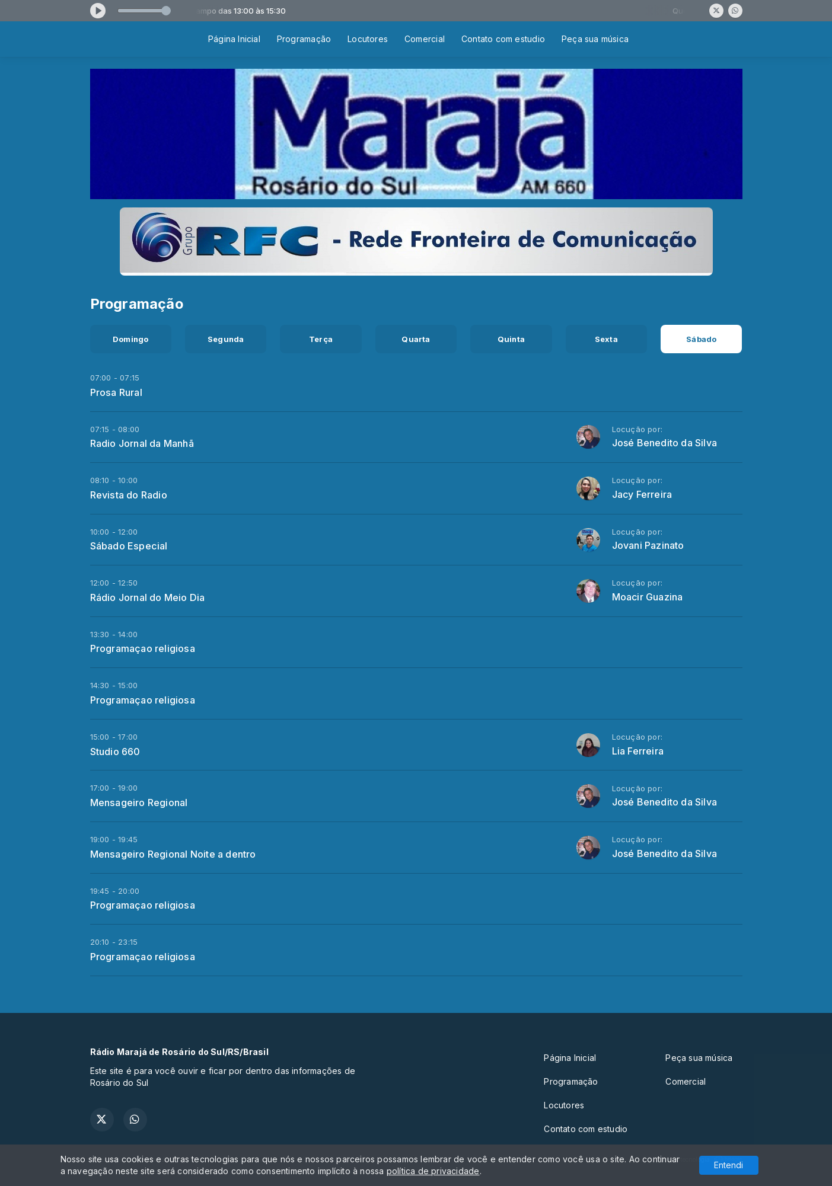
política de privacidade (433, 1171)
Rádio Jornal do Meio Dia (147, 597)
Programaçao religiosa (142, 648)
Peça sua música (595, 39)
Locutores (368, 39)
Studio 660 (115, 751)
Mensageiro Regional (139, 802)
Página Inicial (234, 39)
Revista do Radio (128, 495)
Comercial (424, 39)
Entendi (728, 1165)
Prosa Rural (116, 392)
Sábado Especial (129, 546)
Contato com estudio (503, 39)
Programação (304, 39)
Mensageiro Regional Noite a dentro (173, 854)
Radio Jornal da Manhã (142, 443)
